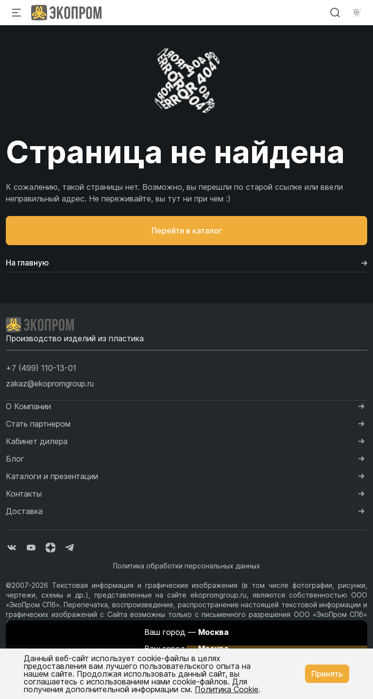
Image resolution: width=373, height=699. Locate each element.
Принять (327, 674)
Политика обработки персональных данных (186, 566)
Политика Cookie (226, 689)
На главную (186, 262)
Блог (15, 459)
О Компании (28, 406)
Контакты (24, 494)
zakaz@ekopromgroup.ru (50, 383)
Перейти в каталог (187, 230)
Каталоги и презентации (52, 476)
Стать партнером (38, 424)
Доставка (24, 511)
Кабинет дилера (37, 441)
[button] (41, 368)
